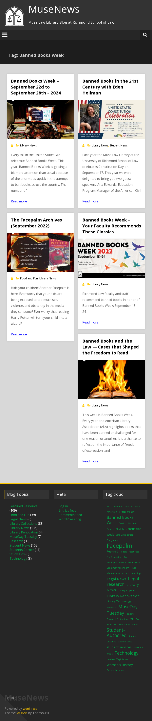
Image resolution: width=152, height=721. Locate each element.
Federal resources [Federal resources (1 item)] (129, 551)
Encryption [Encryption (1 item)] (112, 540)
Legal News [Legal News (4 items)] (116, 578)
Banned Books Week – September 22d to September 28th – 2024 (36, 87)
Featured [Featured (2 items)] (112, 551)
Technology (18, 558)
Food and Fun (29, 278)
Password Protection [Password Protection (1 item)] (117, 619)
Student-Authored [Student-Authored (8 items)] (117, 632)
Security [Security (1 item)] (118, 624)
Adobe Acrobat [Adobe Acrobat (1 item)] (121, 506)
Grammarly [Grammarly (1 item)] (134, 562)
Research (16, 541)
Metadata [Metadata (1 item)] (112, 607)
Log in (63, 506)
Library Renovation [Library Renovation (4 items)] (123, 595)
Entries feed (67, 510)
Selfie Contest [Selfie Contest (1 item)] (131, 624)
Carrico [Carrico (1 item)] (122, 523)
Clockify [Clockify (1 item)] (120, 529)
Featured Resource (23, 506)
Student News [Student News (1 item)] (125, 641)
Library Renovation (24, 532)
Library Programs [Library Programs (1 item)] (126, 590)
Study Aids (17, 554)
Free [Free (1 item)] (126, 557)
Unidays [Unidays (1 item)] (111, 659)
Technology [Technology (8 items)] (126, 653)
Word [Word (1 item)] (121, 670)
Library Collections (23, 523)
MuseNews (54, 9)
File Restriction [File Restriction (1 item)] (114, 557)
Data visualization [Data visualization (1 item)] (125, 534)
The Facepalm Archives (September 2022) (36, 223)
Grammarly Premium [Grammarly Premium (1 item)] (118, 567)
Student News (119, 145)
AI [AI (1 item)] (132, 506)
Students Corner (22, 550)
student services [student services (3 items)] (119, 647)
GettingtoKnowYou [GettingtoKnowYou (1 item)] (116, 562)
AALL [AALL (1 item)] (109, 506)
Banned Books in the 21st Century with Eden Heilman (110, 87)
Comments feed (70, 515)
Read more (19, 201)
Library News (28, 145)
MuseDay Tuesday (23, 536)
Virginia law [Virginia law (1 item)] (122, 659)
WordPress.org (70, 519)
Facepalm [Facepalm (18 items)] (119, 546)
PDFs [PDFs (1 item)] (131, 619)
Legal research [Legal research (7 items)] (123, 581)
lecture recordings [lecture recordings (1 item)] (131, 573)
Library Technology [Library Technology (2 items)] (119, 601)
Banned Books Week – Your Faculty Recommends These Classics (111, 226)
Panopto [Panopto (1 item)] (130, 613)
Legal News (18, 519)
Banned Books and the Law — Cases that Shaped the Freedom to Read (110, 347)
